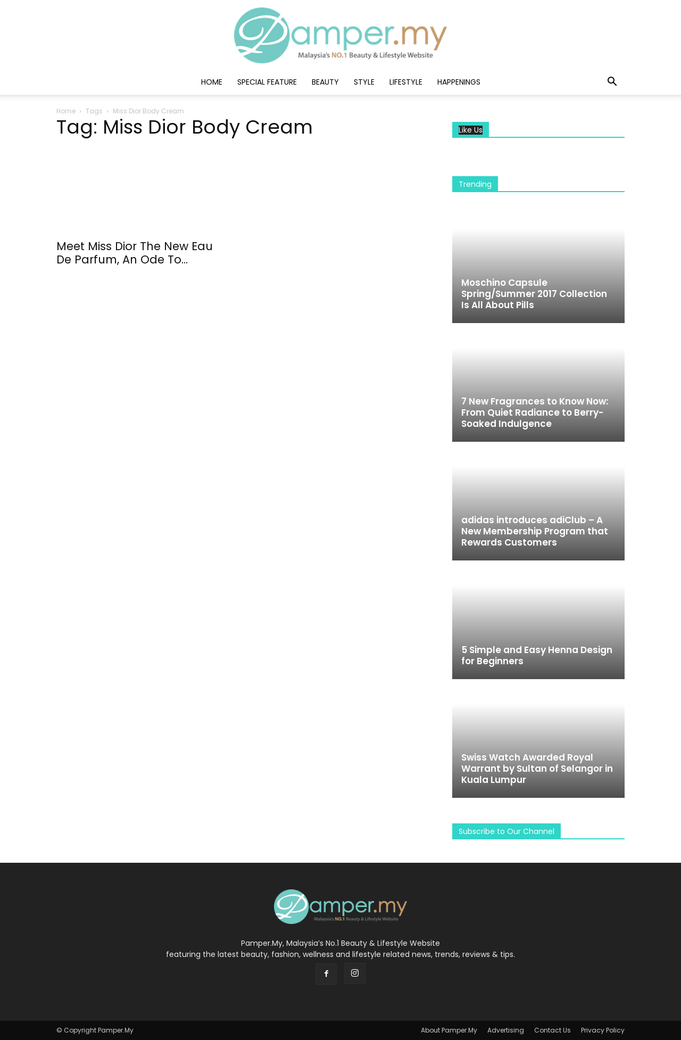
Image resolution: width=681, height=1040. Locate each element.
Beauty (325, 82)
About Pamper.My (449, 1030)
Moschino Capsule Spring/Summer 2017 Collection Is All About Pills (534, 293)
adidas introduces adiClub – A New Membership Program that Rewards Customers (534, 531)
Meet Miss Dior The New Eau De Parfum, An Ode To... (134, 252)
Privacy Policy (603, 1030)
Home (211, 82)
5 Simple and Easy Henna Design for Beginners (536, 655)
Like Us (471, 130)
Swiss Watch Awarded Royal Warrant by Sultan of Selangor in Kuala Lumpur (537, 768)
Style (364, 82)
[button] (612, 83)
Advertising (505, 1030)
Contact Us (552, 1030)
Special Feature (267, 82)
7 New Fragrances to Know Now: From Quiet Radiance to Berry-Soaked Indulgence (534, 412)
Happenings (458, 82)
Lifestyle (405, 82)
